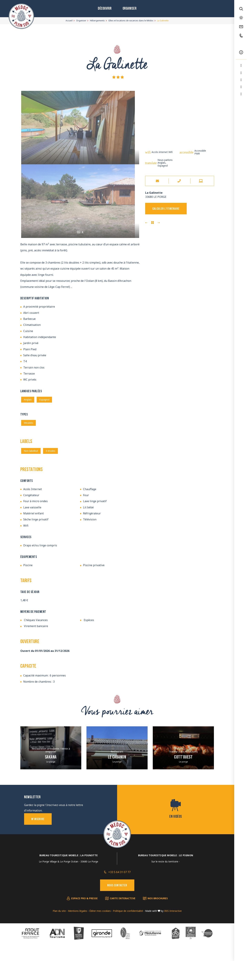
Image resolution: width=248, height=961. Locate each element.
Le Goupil (158, 222)
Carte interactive (122, 913)
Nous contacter (117, 901)
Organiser (130, 9)
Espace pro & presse (84, 913)
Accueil (69, 20)
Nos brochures (158, 913)
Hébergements (97, 20)
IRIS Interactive (173, 926)
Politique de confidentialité (128, 926)
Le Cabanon (117, 773)
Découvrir (105, 9)
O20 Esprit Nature (146, 222)
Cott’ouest (183, 773)
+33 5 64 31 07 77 (119, 887)
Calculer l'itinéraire (165, 209)
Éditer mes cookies (100, 926)
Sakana (51, 773)
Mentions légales (77, 926)
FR (241, 44)
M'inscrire (37, 834)
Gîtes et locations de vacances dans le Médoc (130, 20)
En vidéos (175, 832)
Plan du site (59, 926)
